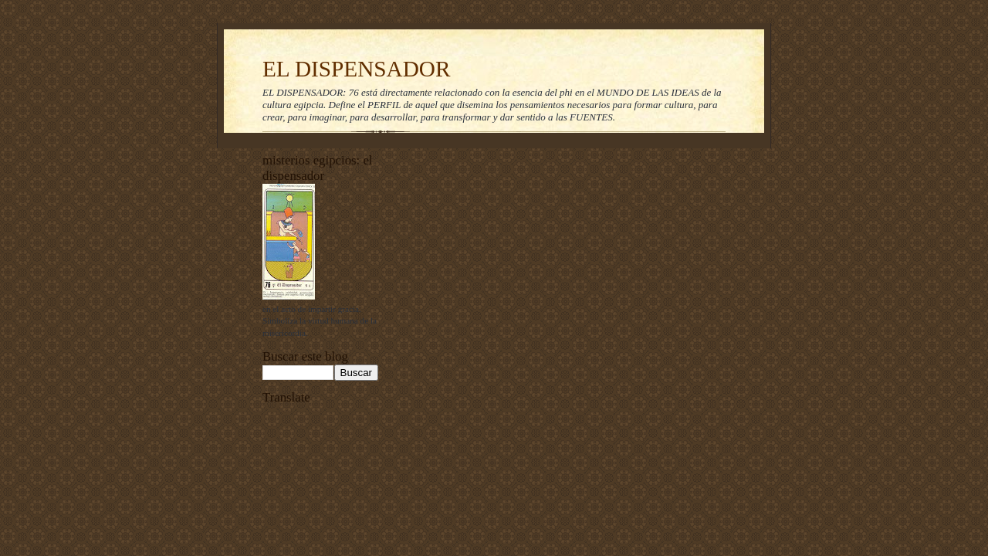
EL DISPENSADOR (356, 68)
